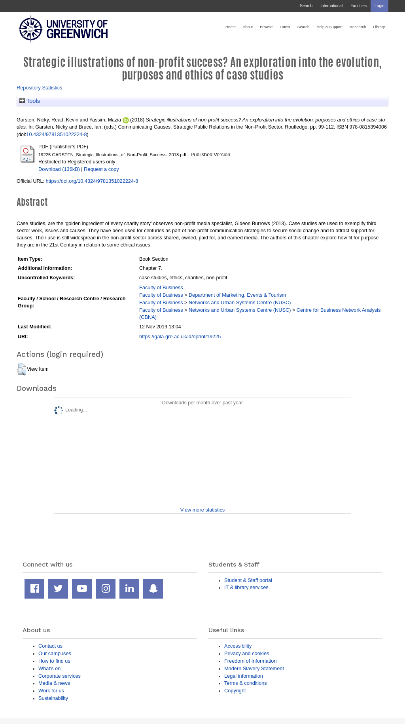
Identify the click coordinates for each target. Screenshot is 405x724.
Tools (29, 101)
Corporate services (59, 676)
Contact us (50, 646)
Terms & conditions (245, 683)
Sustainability (53, 698)
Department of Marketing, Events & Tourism (237, 295)
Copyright (235, 691)
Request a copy (101, 169)
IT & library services (246, 587)
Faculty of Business (161, 287)
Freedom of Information (250, 661)
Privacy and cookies (246, 653)
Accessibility (238, 646)
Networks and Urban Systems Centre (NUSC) (240, 302)
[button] (21, 369)
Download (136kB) (59, 169)
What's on (49, 668)
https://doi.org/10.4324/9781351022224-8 (91, 181)
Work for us (51, 691)
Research (358, 27)
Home (230, 27)
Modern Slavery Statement (254, 668)
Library (379, 27)
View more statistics (202, 510)
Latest (285, 27)
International (331, 6)
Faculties (358, 6)
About (248, 27)
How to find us (54, 661)
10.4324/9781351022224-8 (56, 134)
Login (379, 6)
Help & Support (329, 27)
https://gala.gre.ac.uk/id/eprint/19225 (180, 336)
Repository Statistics (39, 88)
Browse (266, 27)
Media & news (54, 683)
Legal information (243, 676)
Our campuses (54, 653)
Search (306, 6)
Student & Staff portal (248, 580)
